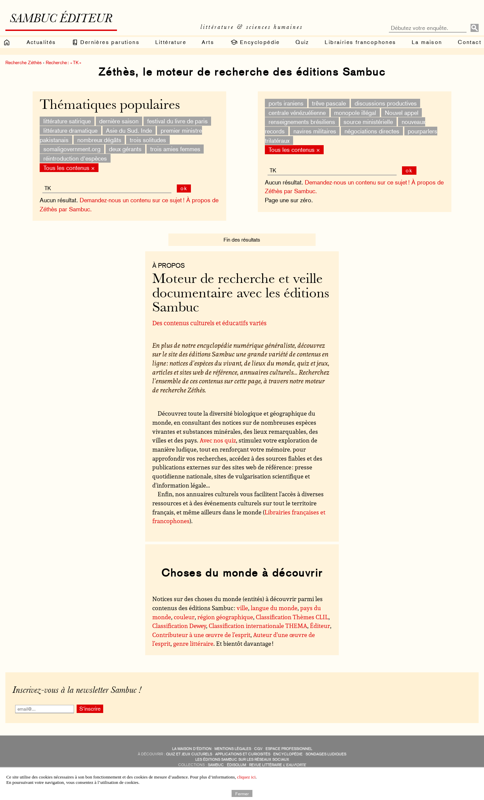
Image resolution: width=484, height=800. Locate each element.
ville (242, 608)
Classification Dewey (179, 626)
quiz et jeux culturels (189, 754)
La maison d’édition (191, 749)
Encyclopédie (255, 42)
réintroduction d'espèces (75, 158)
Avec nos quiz (218, 440)
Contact (469, 42)
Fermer (242, 793)
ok (409, 170)
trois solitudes (148, 139)
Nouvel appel (401, 112)
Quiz (302, 42)
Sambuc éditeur (61, 19)
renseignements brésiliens (302, 121)
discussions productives (386, 103)
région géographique (225, 617)
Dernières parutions (105, 42)
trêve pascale (329, 103)
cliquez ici (246, 777)
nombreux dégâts (99, 139)
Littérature (170, 42)
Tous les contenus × (294, 149)
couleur (184, 617)
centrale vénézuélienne (297, 112)
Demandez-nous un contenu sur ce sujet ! (357, 182)
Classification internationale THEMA (258, 626)
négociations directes (372, 131)
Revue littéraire (277, 765)
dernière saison (118, 121)
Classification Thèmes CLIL (292, 617)
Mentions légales (232, 749)
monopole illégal (355, 112)
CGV (258, 749)
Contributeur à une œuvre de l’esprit (201, 635)
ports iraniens (286, 103)
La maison (427, 42)
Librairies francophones (360, 42)
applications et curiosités (242, 754)
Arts (208, 42)
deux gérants (125, 149)
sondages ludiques (326, 754)
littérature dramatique (70, 130)
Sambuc (216, 765)
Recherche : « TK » (63, 62)
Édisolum (236, 765)
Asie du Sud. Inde (129, 130)
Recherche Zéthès (23, 62)
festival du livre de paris (177, 121)
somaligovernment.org (71, 149)
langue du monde (274, 608)
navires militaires (314, 131)
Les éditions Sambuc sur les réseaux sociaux (242, 759)
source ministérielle (368, 121)
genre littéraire (193, 643)
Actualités (41, 42)
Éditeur (320, 626)
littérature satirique (67, 121)
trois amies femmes (175, 149)
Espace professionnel (289, 749)
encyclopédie (287, 754)
